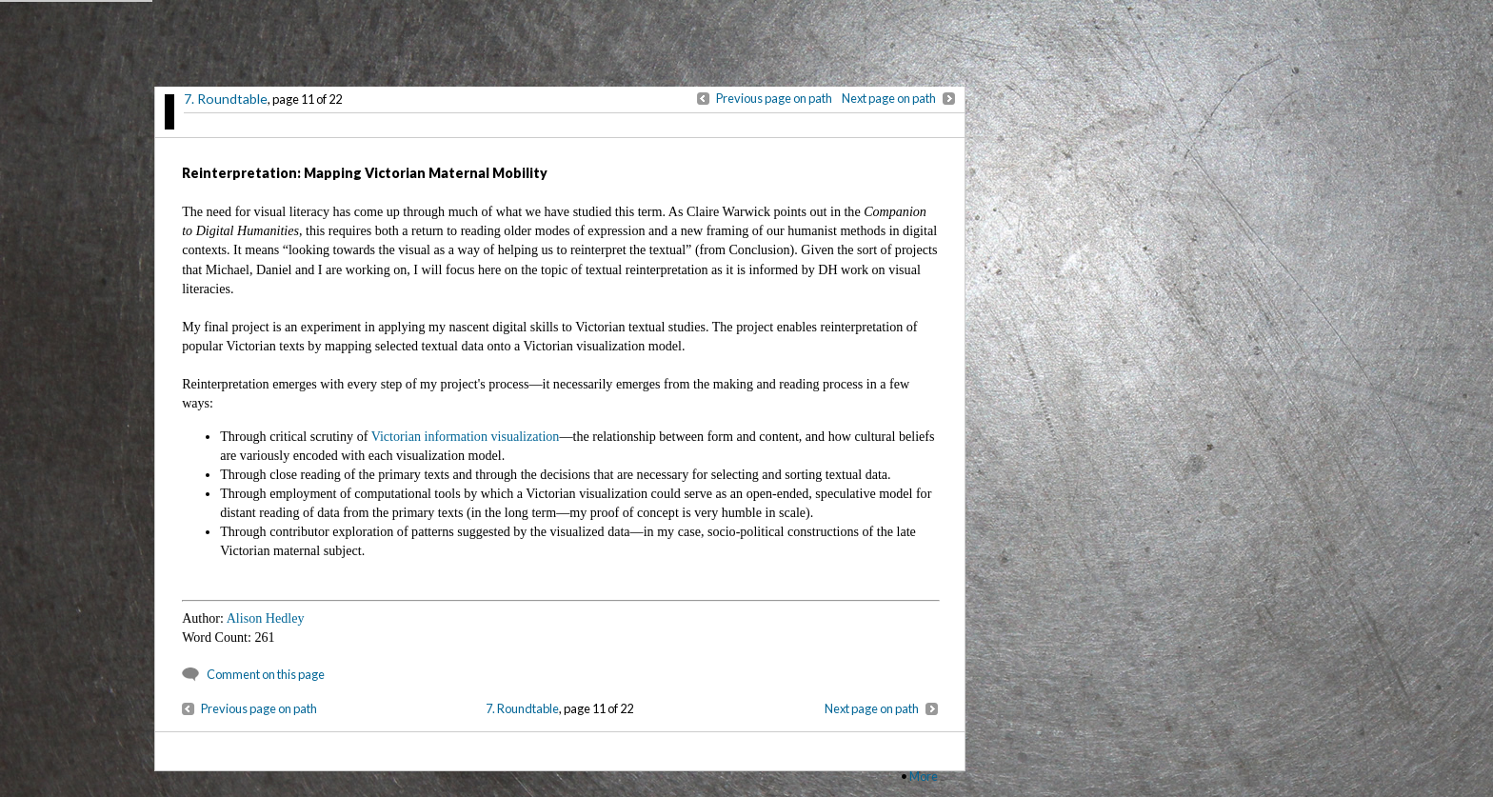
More (923, 776)
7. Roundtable (226, 98)
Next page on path (889, 98)
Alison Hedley (266, 618)
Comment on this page (266, 674)
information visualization (491, 436)
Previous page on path (774, 98)
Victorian (396, 436)
